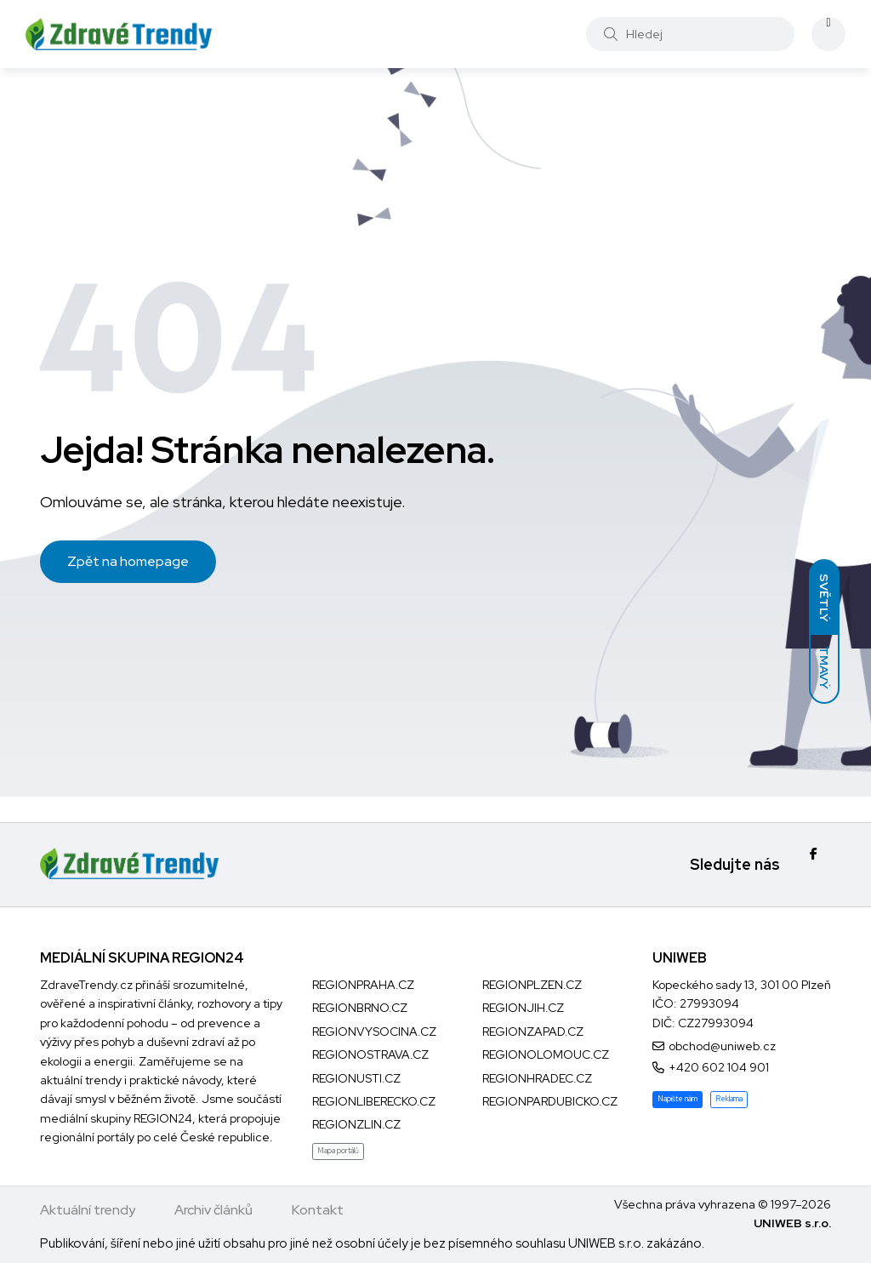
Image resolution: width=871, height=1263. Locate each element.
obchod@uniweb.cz (722, 1046)
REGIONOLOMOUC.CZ (545, 1054)
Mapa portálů (338, 1151)
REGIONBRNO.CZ (359, 1007)
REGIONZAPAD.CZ (533, 1031)
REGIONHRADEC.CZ (537, 1078)
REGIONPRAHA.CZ (363, 984)
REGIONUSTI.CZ (356, 1078)
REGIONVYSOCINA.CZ (374, 1031)
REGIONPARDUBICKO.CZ (550, 1101)
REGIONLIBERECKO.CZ (374, 1101)
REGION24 (163, 1118)
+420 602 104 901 (719, 1067)
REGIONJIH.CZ (523, 1007)
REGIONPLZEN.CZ (532, 984)
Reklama (729, 1099)
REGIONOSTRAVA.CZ (370, 1054)
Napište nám (677, 1099)
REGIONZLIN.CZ (356, 1124)
